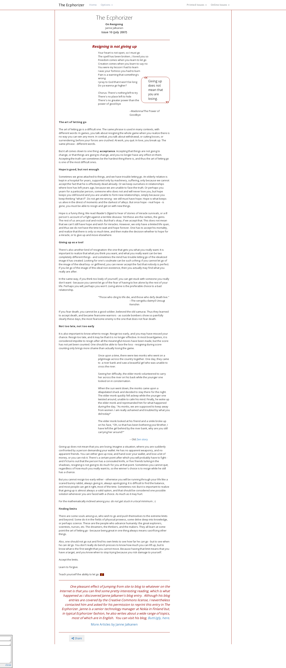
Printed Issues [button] (197, 4)
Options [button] (107, 4)
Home (93, 4)
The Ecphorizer (71, 5)
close (8, 665)
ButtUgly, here (158, 618)
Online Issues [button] (220, 4)
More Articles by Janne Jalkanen (114, 624)
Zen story (142, 439)
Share (77, 638)
